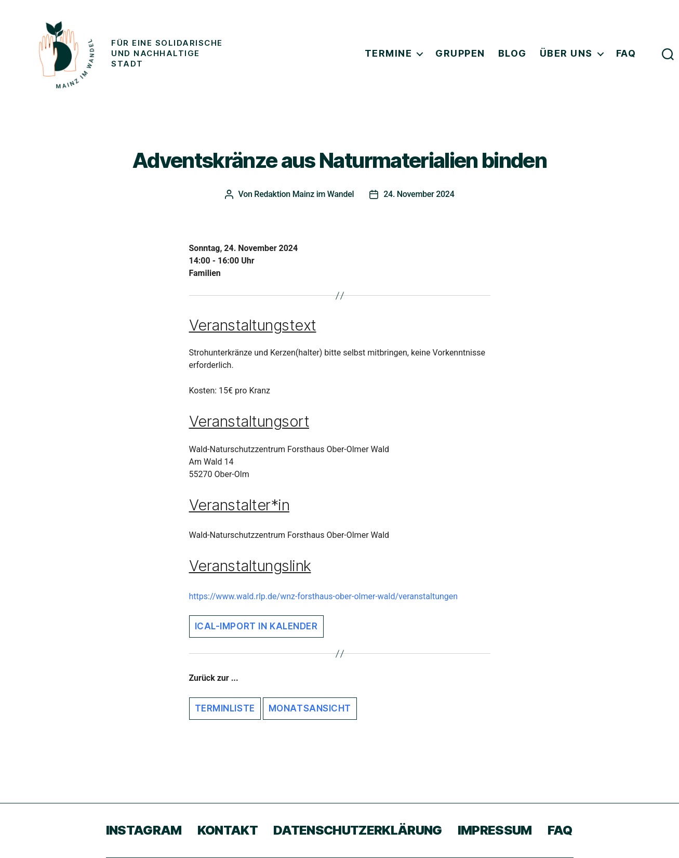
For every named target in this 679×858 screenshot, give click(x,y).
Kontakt (227, 830)
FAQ (626, 53)
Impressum (495, 830)
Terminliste (225, 708)
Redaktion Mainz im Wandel (304, 194)
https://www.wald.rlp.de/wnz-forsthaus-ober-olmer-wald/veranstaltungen (323, 596)
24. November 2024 (418, 194)
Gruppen (460, 53)
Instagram (144, 830)
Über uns (566, 53)
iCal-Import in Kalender (256, 626)
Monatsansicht (310, 708)
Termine (388, 53)
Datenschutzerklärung (357, 830)
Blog (512, 53)
